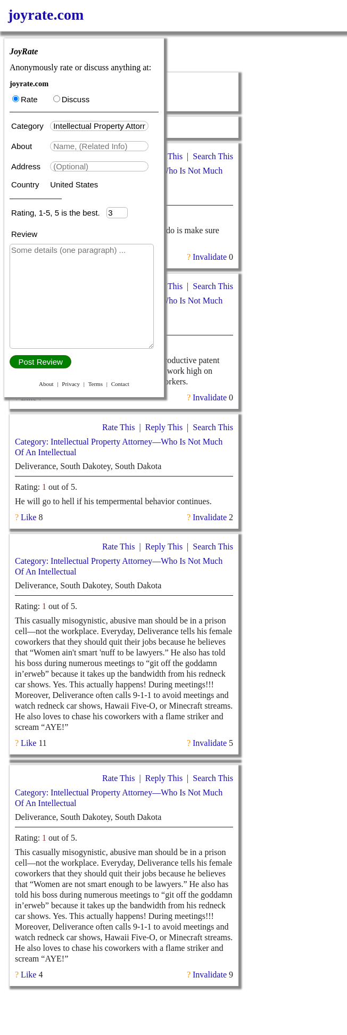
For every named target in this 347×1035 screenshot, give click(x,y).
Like (28, 397)
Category (29, 125)
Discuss (71, 99)
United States (74, 184)
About (22, 146)
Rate (25, 99)
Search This (213, 156)
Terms (95, 384)
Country (26, 184)
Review (24, 234)
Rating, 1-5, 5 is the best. (58, 212)
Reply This (164, 427)
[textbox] (99, 126)
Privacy (71, 384)
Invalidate (210, 256)
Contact (120, 384)
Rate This (118, 427)
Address (27, 166)
